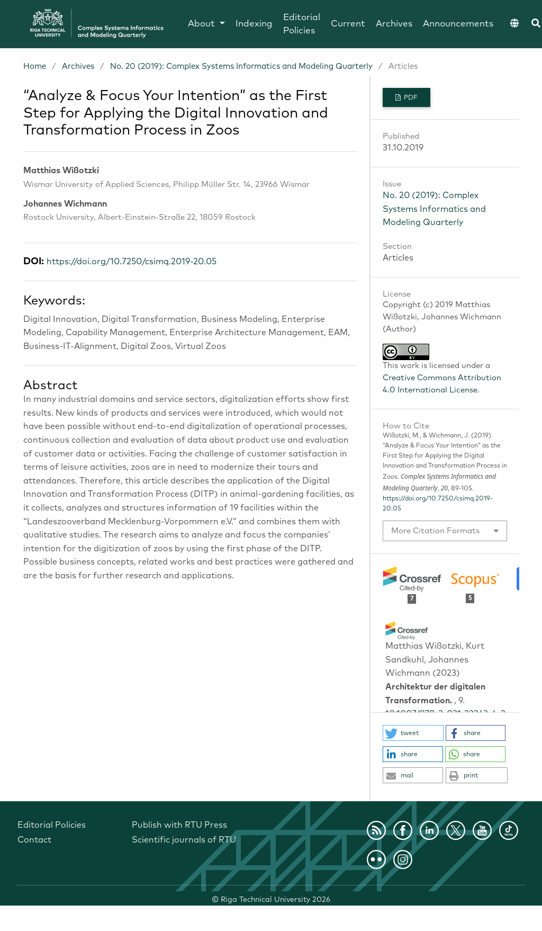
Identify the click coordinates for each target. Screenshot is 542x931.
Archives (394, 24)
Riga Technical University (275, 899)
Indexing (254, 24)
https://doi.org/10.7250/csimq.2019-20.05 (131, 261)
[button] (413, 733)
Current (348, 24)
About (203, 24)
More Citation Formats (435, 531)
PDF (410, 98)
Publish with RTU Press (179, 825)
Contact (34, 840)
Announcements (458, 24)
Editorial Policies (301, 24)
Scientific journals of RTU (184, 840)
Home (34, 66)
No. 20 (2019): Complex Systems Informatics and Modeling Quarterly (241, 66)
